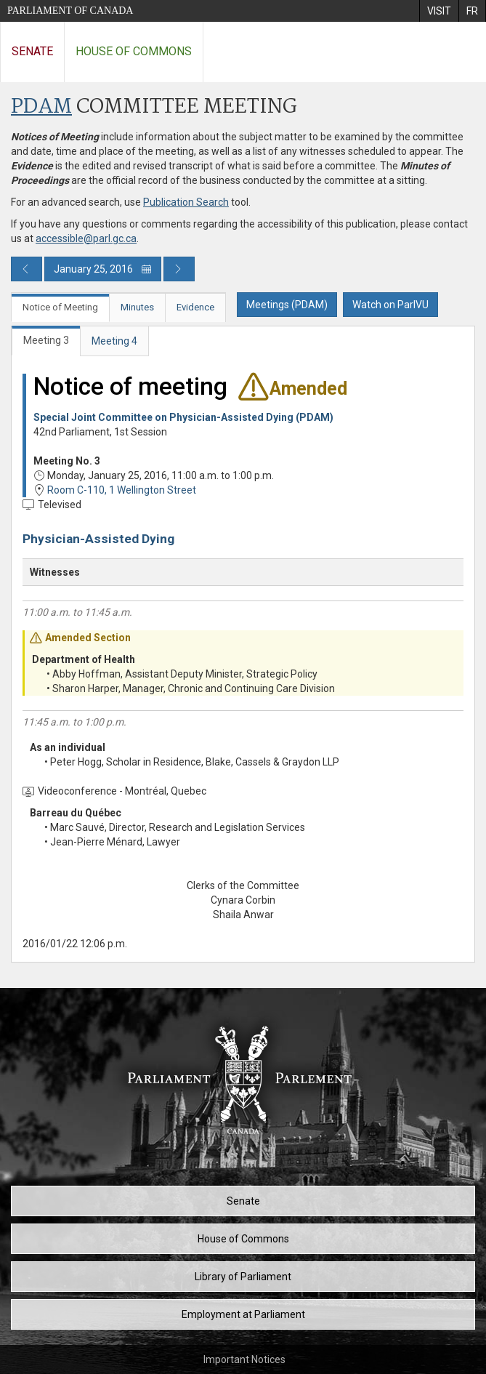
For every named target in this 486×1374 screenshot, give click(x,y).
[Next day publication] (179, 269)
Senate (32, 51)
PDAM (41, 107)
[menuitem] (438, 11)
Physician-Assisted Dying (98, 538)
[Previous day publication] (26, 269)
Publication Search (186, 202)
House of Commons (134, 51)
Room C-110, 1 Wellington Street (121, 490)
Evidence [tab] (195, 307)
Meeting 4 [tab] (114, 341)
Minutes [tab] (137, 307)
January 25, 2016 (103, 269)
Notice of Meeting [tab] (60, 307)
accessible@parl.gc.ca (86, 238)
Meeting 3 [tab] (46, 340)
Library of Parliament (243, 1276)
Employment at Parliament (243, 1314)
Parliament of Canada (70, 10)
